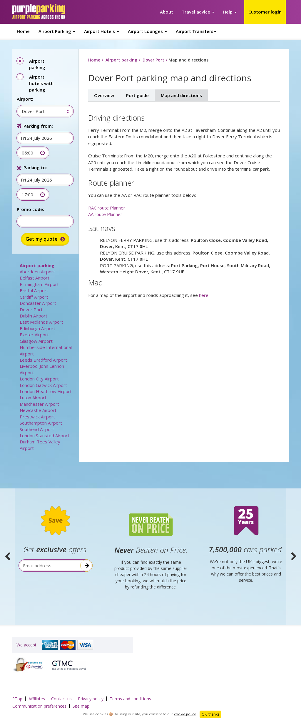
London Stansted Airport (44, 435)
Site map (81, 706)
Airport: (25, 99)
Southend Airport (37, 429)
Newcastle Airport (38, 410)
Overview (104, 95)
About (166, 12)
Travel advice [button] (198, 12)
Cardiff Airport (34, 297)
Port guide (137, 95)
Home (23, 31)
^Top (17, 698)
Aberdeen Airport (37, 272)
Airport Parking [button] (57, 31)
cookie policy (185, 714)
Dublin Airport (33, 316)
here (203, 295)
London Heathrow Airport (46, 391)
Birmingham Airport (39, 284)
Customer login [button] (265, 12)
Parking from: (38, 126)
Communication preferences (39, 706)
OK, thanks (210, 714)
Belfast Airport (34, 278)
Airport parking (37, 265)
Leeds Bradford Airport (43, 360)
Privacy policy (90, 698)
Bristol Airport (34, 290)
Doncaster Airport (38, 303)
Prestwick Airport (37, 417)
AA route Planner (105, 214)
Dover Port (31, 309)
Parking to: (35, 167)
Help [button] (230, 12)
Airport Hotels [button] (101, 31)
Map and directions (181, 95)
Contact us (61, 698)
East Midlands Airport (41, 322)
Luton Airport (33, 397)
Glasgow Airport (36, 341)
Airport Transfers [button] (196, 31)
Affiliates (37, 698)
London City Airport (39, 379)
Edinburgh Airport (37, 328)
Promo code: (30, 209)
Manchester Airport (39, 404)
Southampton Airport (41, 423)
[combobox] (42, 111)
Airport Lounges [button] (147, 31)
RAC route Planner (106, 208)
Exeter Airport (34, 334)
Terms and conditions (130, 698)
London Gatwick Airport (43, 385)
